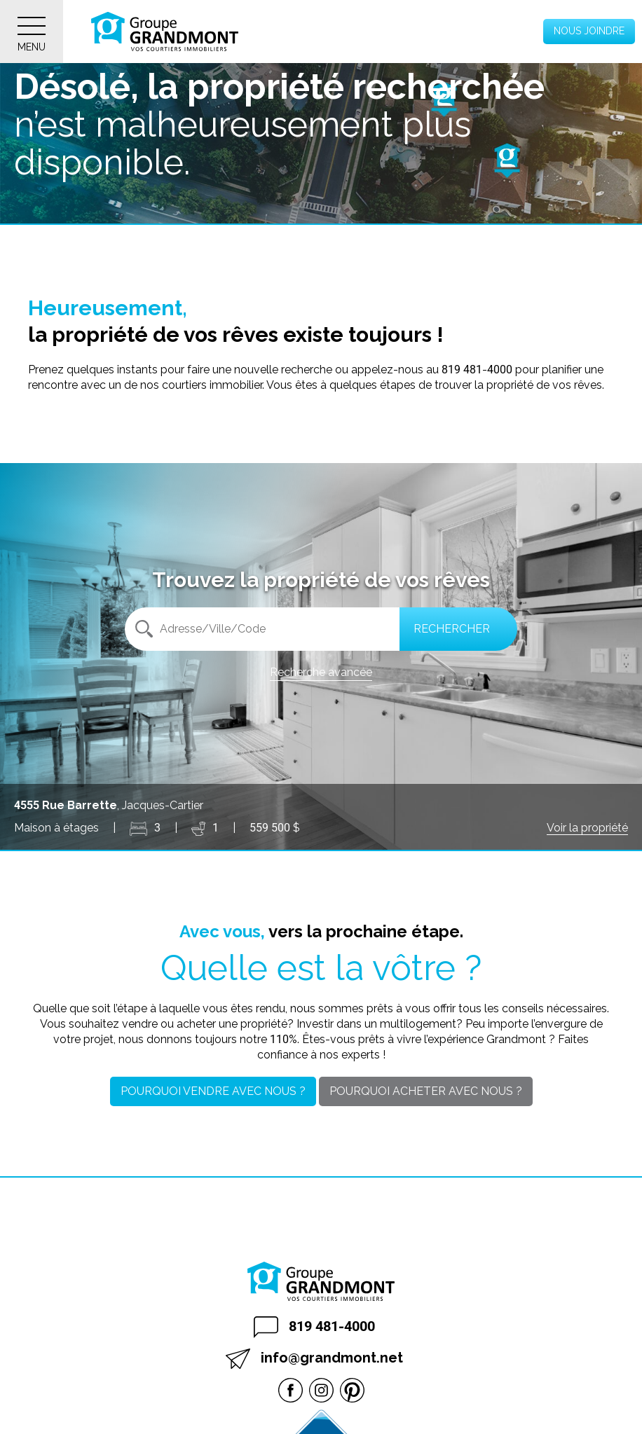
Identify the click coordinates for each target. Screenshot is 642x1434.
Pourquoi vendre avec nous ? (213, 1091)
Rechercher (452, 628)
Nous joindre (589, 30)
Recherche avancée (321, 672)
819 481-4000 (314, 1327)
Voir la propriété (587, 827)
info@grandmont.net (314, 1358)
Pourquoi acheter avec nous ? (425, 1091)
